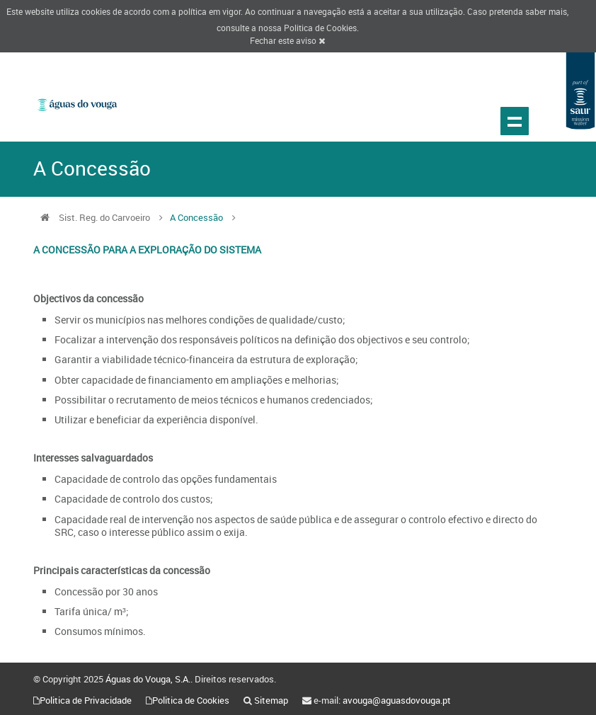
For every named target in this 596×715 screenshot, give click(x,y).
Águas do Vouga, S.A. (147, 679)
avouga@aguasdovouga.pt (397, 700)
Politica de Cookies (320, 27)
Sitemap (271, 700)
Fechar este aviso (287, 40)
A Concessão (196, 217)
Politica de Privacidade (86, 700)
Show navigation (514, 121)
